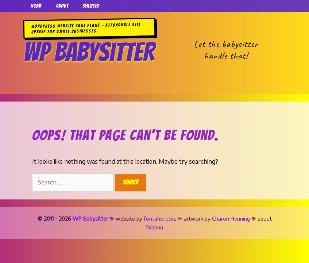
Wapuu (154, 227)
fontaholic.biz (160, 218)
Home (36, 6)
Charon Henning (231, 218)
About (62, 6)
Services (90, 6)
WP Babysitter (88, 52)
